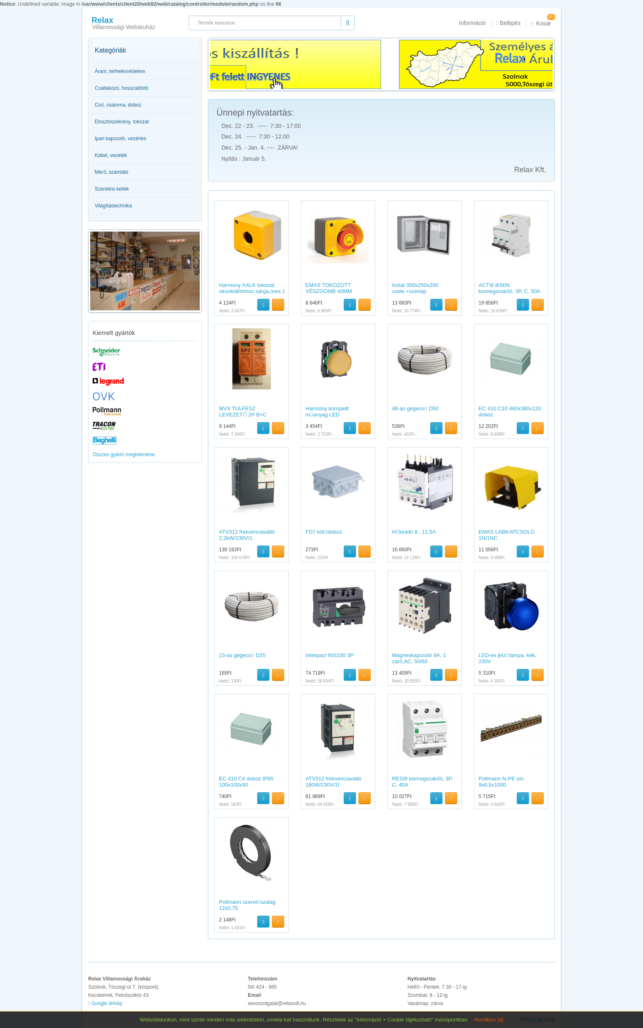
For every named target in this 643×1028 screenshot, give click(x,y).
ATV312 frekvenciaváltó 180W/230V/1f (333, 781)
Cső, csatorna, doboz (118, 105)
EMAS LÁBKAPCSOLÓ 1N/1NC (507, 535)
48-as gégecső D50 (415, 408)
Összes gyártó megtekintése (124, 454)
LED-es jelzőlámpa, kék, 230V (507, 658)
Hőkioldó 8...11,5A (414, 532)
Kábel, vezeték (111, 155)
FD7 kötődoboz (324, 532)
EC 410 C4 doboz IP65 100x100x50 (246, 781)
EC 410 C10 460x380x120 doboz (510, 411)
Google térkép (105, 1003)
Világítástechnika (113, 206)
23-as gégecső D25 (242, 655)
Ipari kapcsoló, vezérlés (120, 138)
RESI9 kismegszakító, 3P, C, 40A (422, 781)
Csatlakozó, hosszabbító (121, 88)
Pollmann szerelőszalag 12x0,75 (247, 905)
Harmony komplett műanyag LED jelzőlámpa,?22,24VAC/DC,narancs (332, 417)
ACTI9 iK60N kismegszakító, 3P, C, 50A (509, 288)
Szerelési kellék (112, 189)
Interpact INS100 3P (329, 655)
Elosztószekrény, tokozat (122, 122)
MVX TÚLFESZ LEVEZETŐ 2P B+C (243, 411)
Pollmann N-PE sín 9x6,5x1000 (501, 781)
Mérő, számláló (111, 172)
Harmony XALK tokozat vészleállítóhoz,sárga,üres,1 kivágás (252, 291)
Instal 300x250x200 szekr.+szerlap (415, 288)
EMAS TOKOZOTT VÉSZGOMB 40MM (329, 288)
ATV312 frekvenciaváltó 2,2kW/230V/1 (247, 535)
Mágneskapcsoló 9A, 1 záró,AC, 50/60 (419, 658)
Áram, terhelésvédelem (120, 71)
